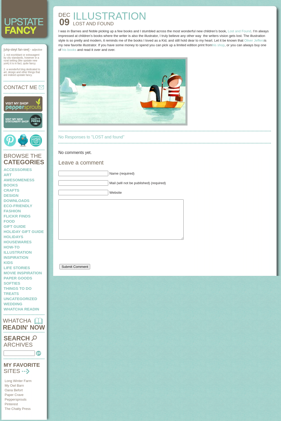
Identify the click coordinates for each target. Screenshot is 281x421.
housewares (18, 242)
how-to (12, 247)
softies (12, 283)
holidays (13, 237)
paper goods (18, 278)
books (11, 185)
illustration (18, 252)
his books (69, 50)
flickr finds (17, 216)
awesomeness (19, 180)
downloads (16, 200)
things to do (18, 288)
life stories (17, 268)
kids (8, 262)
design (11, 195)
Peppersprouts (16, 399)
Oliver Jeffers (254, 40)
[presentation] (97, 262)
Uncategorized (20, 299)
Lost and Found (239, 31)
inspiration (16, 257)
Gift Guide (15, 226)
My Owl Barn (14, 385)
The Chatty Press (17, 409)
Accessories (18, 169)
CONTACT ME (24, 87)
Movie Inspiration (23, 273)
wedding (13, 304)
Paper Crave (14, 395)
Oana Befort (14, 390)
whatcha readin (21, 309)
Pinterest (11, 404)
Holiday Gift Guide (24, 231)
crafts (11, 190)
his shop (218, 45)
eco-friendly (18, 206)
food (9, 221)
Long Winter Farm (18, 381)
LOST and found (93, 23)
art (8, 175)
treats (11, 293)
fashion (12, 211)
